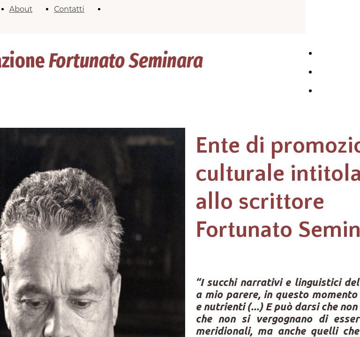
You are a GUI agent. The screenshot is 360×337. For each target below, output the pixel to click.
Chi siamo (334, 72)
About (21, 9)
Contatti (69, 9)
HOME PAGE (327, 58)
